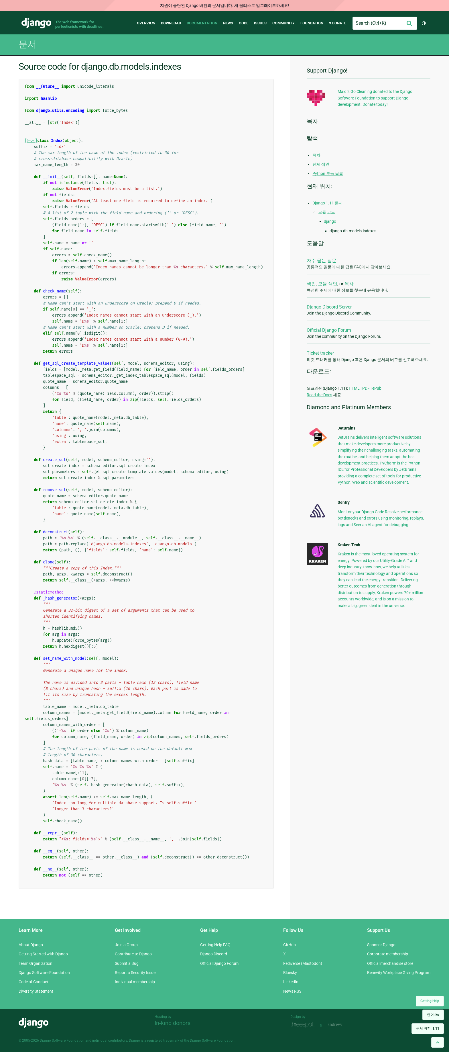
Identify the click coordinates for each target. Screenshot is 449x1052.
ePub (376, 388)
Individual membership (135, 981)
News (228, 23)
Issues (260, 23)
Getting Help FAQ (215, 944)
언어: (433, 1015)
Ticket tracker (320, 353)
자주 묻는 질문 (321, 260)
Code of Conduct (33, 981)
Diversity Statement (36, 991)
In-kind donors (172, 1023)
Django (36, 23)
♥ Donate (337, 23)
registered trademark (163, 1041)
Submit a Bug (127, 963)
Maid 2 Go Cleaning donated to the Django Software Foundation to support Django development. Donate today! (375, 98)
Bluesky (290, 972)
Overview (146, 23)
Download (171, 23)
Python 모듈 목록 (327, 173)
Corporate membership (387, 954)
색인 (311, 283)
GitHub (289, 944)
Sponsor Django (381, 944)
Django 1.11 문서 (327, 203)
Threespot (303, 1024)
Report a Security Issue (135, 972)
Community (283, 23)
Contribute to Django (133, 954)
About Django (31, 944)
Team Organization (35, 963)
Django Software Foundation (44, 972)
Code (243, 23)
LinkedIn (290, 981)
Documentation (202, 23)
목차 (316, 155)
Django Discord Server (329, 307)
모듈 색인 (327, 283)
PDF (366, 388)
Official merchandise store (390, 963)
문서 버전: (427, 1028)
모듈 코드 (326, 212)
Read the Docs (319, 395)
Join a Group (126, 944)
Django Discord (213, 954)
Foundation (311, 23)
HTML (354, 388)
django (330, 221)
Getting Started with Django (43, 954)
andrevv (341, 1024)
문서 (27, 44)
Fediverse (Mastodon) (302, 963)
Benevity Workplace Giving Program (398, 972)
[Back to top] (438, 1042)
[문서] (31, 140)
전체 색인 (320, 164)
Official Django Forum (329, 330)
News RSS (292, 991)
